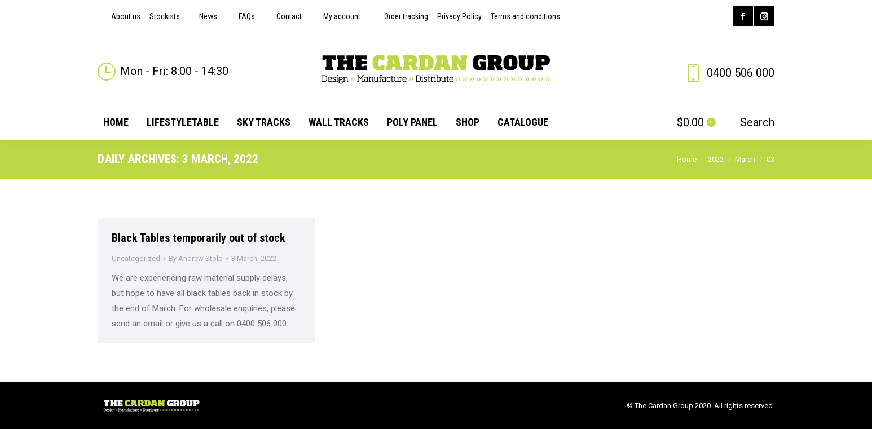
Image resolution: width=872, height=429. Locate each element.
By (196, 258)
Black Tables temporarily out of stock (198, 238)
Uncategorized (136, 258)
